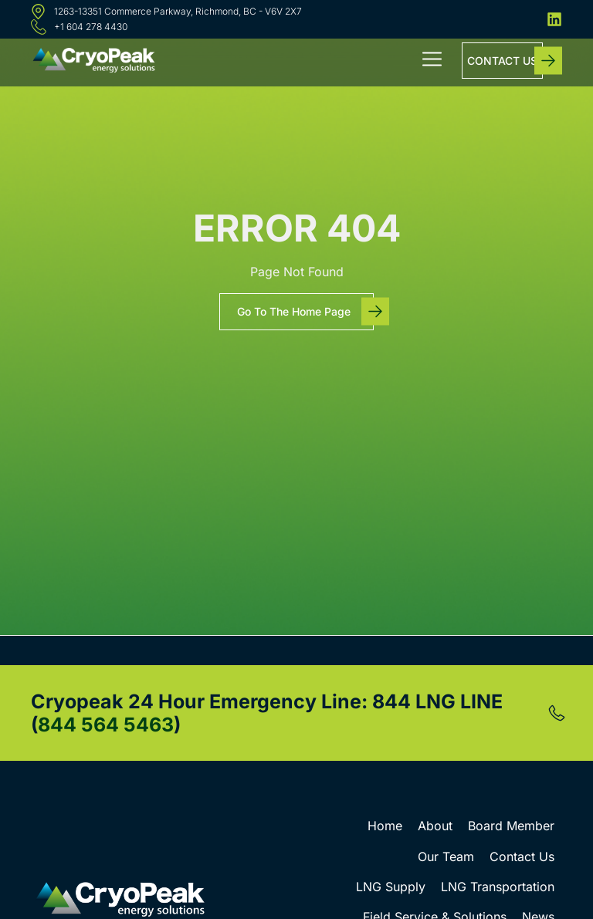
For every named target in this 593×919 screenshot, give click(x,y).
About (435, 825)
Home (385, 825)
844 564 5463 (106, 724)
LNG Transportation (497, 886)
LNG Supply (390, 886)
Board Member (511, 825)
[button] (432, 61)
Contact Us (522, 856)
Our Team (446, 856)
